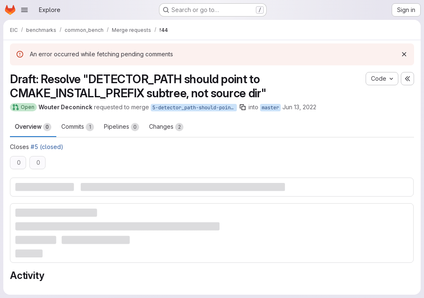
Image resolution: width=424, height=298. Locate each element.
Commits (77, 127)
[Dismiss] (404, 54)
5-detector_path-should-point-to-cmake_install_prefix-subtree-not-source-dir (194, 107)
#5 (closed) (47, 146)
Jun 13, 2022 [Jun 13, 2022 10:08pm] (299, 107)
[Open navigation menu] (24, 10)
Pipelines (121, 127)
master (270, 107)
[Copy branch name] (243, 107)
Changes (166, 127)
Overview (33, 127)
